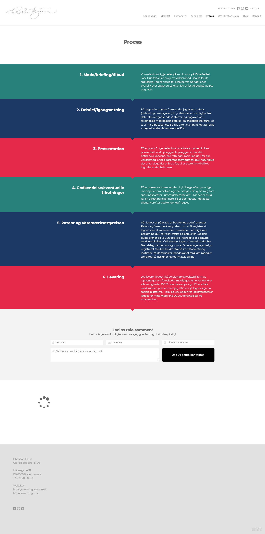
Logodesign (148, 16)
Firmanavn (179, 16)
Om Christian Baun (226, 16)
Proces (208, 16)
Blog (244, 16)
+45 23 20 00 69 (226, 8)
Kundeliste (195, 16)
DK (252, 8)
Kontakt (255, 16)
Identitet (163, 16)
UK (258, 8)
